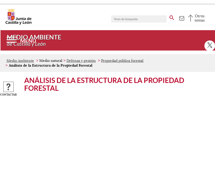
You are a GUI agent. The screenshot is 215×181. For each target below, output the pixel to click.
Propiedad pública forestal (122, 60)
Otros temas (200, 18)
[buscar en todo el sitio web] (172, 17)
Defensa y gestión (81, 60)
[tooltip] (181, 17)
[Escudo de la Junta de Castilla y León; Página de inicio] (18, 23)
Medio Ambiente (20, 60)
